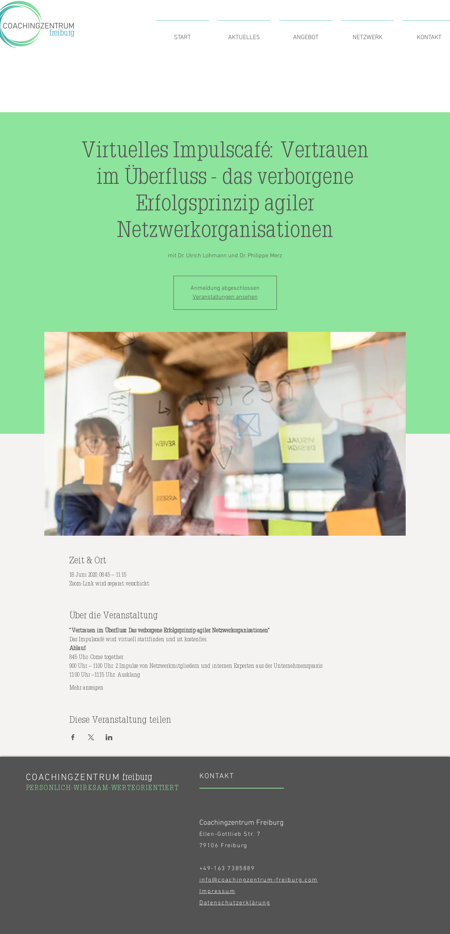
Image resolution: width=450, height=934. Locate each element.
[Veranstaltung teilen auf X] (91, 737)
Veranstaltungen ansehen (225, 297)
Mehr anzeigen (86, 687)
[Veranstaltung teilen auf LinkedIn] (109, 737)
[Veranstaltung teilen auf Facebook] (72, 737)
